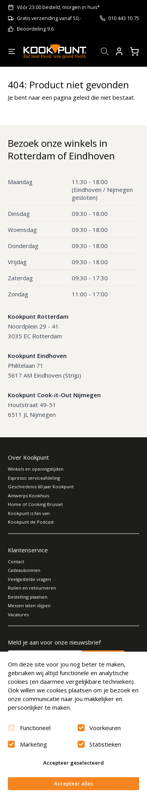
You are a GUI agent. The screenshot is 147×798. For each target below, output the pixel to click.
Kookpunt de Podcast (31, 522)
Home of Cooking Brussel (35, 504)
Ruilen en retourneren (32, 588)
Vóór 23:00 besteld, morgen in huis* (58, 7)
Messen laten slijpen (29, 605)
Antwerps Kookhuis (28, 496)
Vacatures (18, 614)
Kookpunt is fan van (29, 513)
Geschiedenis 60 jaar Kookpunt (41, 486)
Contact (16, 561)
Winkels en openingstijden (36, 469)
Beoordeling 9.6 (35, 29)
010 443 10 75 (123, 18)
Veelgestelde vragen (29, 579)
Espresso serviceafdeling (34, 478)
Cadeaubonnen (24, 570)
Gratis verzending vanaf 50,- (49, 18)
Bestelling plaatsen (27, 597)
